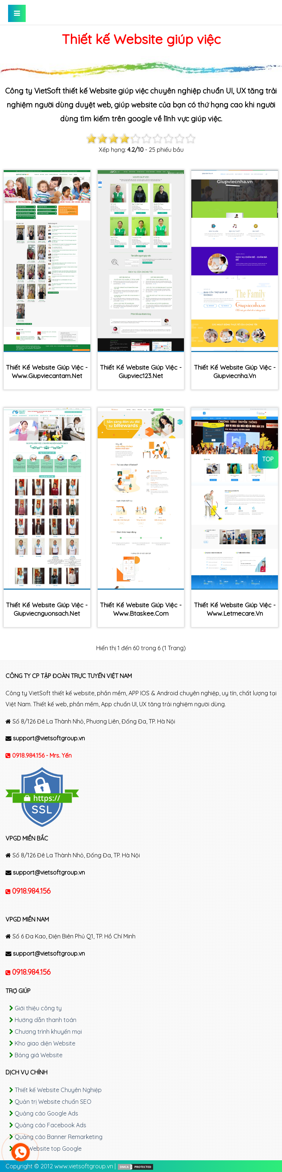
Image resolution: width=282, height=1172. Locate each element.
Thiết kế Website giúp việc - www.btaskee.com (141, 609)
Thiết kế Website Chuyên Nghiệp (58, 1090)
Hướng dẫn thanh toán (45, 1019)
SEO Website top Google (48, 1148)
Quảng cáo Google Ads (46, 1113)
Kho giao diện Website (45, 1043)
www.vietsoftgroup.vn (83, 1166)
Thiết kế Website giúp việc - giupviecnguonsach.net (47, 609)
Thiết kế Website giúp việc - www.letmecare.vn (235, 609)
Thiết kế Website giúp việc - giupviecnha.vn (235, 371)
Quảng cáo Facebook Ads (50, 1125)
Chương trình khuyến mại (48, 1031)
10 (190, 138)
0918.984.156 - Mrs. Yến (42, 755)
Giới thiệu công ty (38, 1008)
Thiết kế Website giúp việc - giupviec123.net (141, 371)
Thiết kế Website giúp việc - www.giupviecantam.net (47, 371)
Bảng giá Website (38, 1055)
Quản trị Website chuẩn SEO (53, 1101)
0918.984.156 (31, 891)
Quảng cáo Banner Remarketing (58, 1136)
